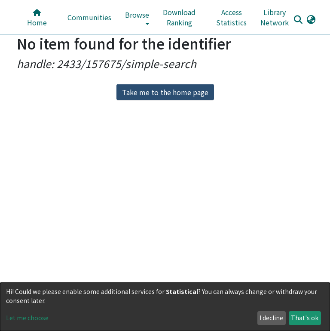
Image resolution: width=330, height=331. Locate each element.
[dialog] (165, 307)
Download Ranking (179, 17)
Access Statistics (231, 17)
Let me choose (27, 317)
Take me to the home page (165, 92)
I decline (271, 317)
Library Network (274, 17)
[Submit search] (298, 19)
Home (37, 18)
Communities (89, 17)
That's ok (304, 317)
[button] (311, 19)
